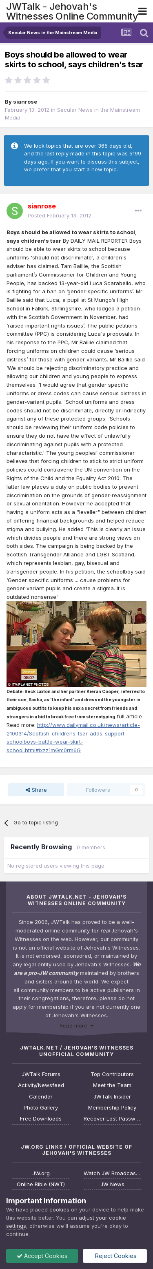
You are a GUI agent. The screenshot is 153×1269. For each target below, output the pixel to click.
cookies (59, 1209)
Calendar (41, 1097)
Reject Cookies (114, 1255)
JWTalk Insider (112, 1097)
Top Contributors (112, 1074)
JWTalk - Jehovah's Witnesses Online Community (72, 11)
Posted (59, 215)
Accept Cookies (42, 1255)
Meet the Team (112, 1085)
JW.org (41, 1173)
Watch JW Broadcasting (112, 1173)
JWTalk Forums (41, 1074)
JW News (112, 1184)
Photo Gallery (41, 1108)
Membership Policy (112, 1108)
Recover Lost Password (112, 1119)
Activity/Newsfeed (41, 1085)
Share (36, 790)
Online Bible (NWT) (41, 1184)
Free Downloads (41, 1119)
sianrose (25, 101)
